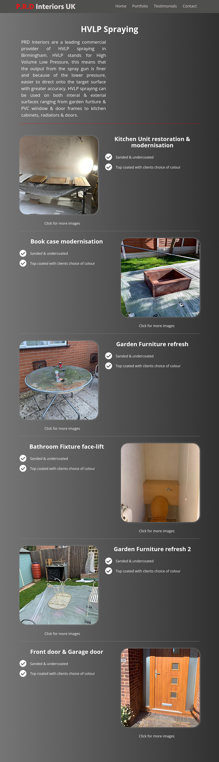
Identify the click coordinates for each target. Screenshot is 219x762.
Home (120, 6)
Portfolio (140, 6)
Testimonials (165, 6)
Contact (190, 6)
